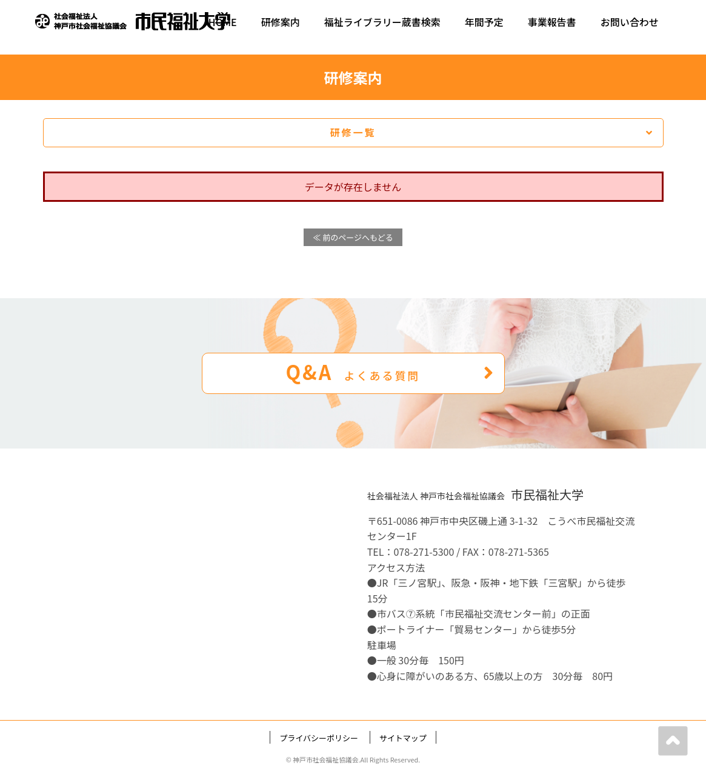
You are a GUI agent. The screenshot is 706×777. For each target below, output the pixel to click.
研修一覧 (491, 132)
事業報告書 (552, 22)
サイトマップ (403, 738)
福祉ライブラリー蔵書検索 (382, 22)
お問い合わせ (630, 22)
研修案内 (280, 22)
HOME (222, 22)
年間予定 (484, 22)
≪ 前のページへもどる (353, 237)
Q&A (390, 371)
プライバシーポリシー (318, 738)
